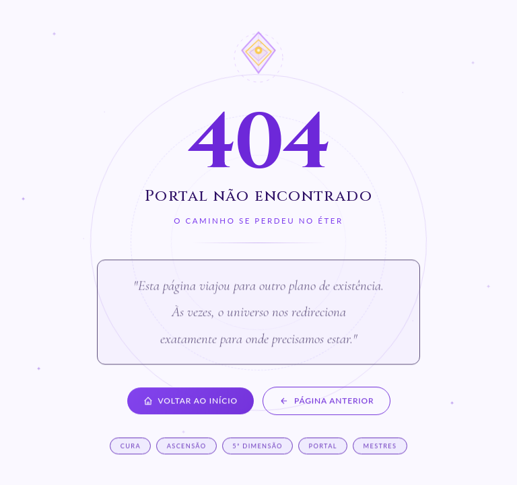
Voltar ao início (190, 402)
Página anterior (326, 402)
